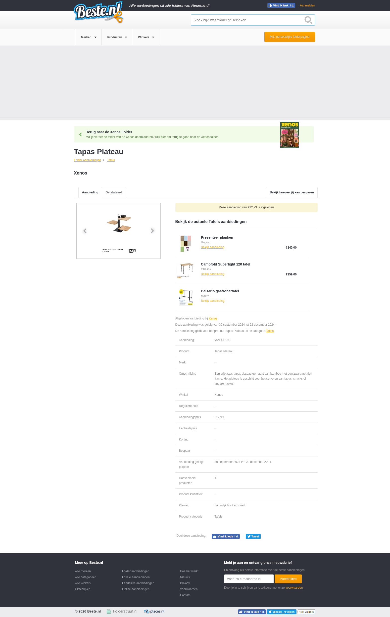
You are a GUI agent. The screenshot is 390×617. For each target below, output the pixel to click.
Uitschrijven (83, 589)
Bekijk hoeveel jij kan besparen (292, 192)
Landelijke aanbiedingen (138, 583)
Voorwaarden (189, 589)
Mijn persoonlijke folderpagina (289, 37)
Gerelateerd (113, 192)
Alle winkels (83, 583)
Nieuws (185, 577)
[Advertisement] (195, 83)
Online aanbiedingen (135, 589)
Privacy (185, 583)
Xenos (213, 318)
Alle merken (83, 571)
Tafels (270, 331)
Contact (185, 595)
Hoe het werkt (189, 571)
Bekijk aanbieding (212, 247)
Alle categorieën (86, 577)
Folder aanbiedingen (135, 571)
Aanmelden (307, 5)
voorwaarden (294, 587)
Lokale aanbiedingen (136, 577)
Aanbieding (90, 192)
